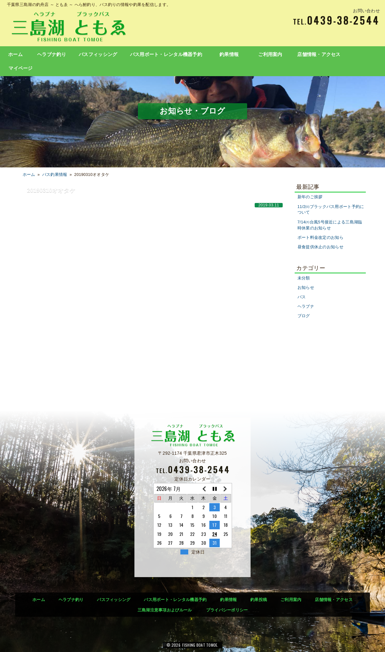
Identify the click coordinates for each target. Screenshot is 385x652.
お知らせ (305, 287)
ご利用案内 (270, 54)
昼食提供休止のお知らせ (320, 247)
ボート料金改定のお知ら (320, 237)
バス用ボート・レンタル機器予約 (166, 54)
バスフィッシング (98, 54)
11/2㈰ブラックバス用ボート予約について (330, 210)
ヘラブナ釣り (51, 54)
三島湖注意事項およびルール (165, 610)
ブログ (303, 316)
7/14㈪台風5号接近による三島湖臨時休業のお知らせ (329, 225)
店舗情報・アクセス (319, 54)
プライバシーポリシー (227, 610)
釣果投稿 (258, 599)
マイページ (20, 68)
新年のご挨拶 (310, 197)
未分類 (303, 278)
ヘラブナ (305, 306)
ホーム (15, 54)
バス (301, 297)
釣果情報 (229, 54)
